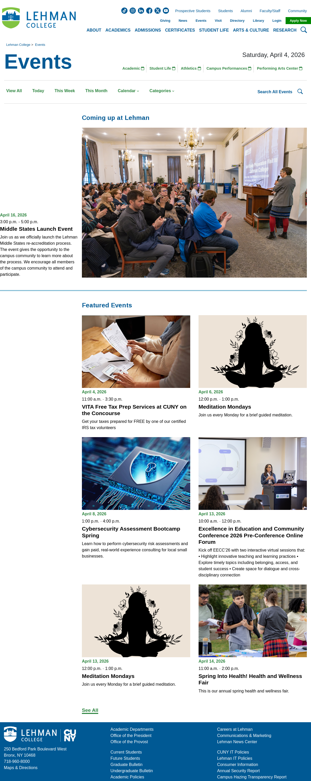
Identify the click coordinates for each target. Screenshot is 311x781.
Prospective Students (191, 11)
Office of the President (130, 735)
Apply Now (298, 21)
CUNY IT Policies (233, 752)
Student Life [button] (214, 30)
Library (258, 21)
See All (90, 710)
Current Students (126, 752)
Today (38, 91)
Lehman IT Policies (234, 758)
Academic (133, 68)
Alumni (246, 11)
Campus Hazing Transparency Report (252, 777)
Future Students (125, 758)
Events (201, 21)
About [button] (94, 30)
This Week (64, 91)
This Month (96, 91)
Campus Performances (229, 68)
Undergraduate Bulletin (131, 771)
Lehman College (18, 45)
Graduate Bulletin (126, 764)
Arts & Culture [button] (251, 30)
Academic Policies (127, 777)
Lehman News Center (237, 742)
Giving (165, 21)
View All (14, 91)
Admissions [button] (148, 30)
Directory (237, 21)
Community (299, 11)
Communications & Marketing (244, 735)
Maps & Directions (21, 767)
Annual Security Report (238, 771)
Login (276, 21)
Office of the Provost (129, 742)
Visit (218, 21)
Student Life (162, 68)
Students (225, 11)
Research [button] (284, 30)
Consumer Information (237, 764)
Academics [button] (118, 30)
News (183, 21)
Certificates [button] (180, 30)
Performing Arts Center (279, 68)
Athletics (191, 68)
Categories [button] (162, 91)
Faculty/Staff (270, 11)
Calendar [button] (128, 91)
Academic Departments (131, 729)
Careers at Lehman (235, 729)
